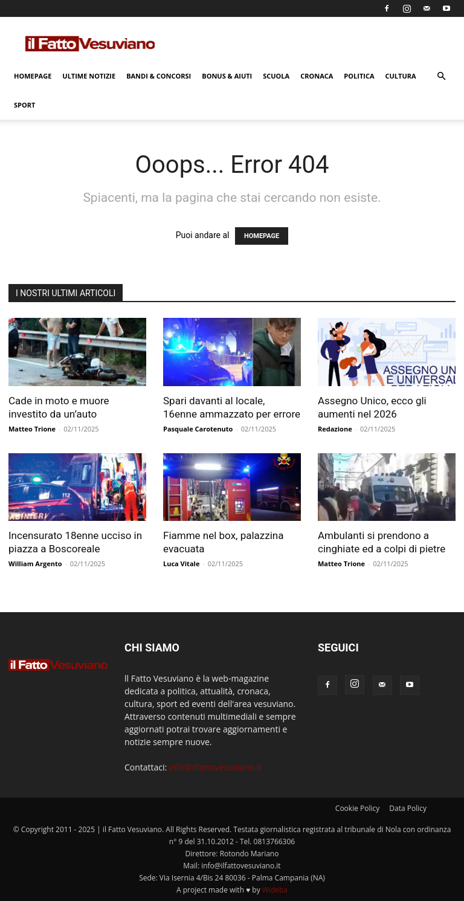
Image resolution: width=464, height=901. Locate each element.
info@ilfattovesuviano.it (215, 767)
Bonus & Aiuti (227, 75)
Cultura (400, 75)
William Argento (35, 563)
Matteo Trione (32, 428)
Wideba (275, 890)
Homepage (32, 75)
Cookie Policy (357, 808)
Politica (359, 75)
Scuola (276, 75)
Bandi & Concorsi (158, 75)
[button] (441, 76)
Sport (24, 104)
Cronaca (316, 75)
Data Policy (408, 808)
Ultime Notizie (88, 75)
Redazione (335, 428)
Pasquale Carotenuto (198, 428)
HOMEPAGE (261, 236)
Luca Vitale (181, 563)
